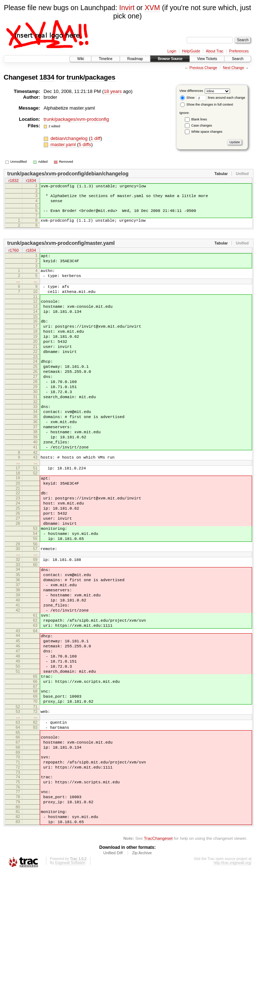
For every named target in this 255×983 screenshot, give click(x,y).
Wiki (80, 59)
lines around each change (220, 97)
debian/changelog (69, 138)
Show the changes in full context (206, 104)
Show (187, 97)
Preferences (239, 51)
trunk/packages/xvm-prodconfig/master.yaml (61, 249)
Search (237, 59)
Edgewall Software (70, 973)
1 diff (95, 138)
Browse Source (170, 59)
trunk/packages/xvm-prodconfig (76, 119)
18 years (113, 91)
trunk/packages (91, 77)
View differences (191, 91)
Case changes (201, 125)
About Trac (214, 51)
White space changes (206, 131)
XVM (152, 8)
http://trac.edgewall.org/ (232, 973)
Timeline (105, 59)
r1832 (13, 181)
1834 (46, 77)
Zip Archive (142, 963)
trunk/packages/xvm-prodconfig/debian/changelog (67, 173)
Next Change (233, 68)
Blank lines (199, 119)
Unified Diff (113, 963)
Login (171, 51)
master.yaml (63, 144)
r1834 (31, 181)
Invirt (127, 8)
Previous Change (203, 68)
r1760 (13, 257)
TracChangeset (158, 948)
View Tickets (207, 59)
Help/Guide (191, 51)
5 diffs (84, 144)
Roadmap (135, 59)
